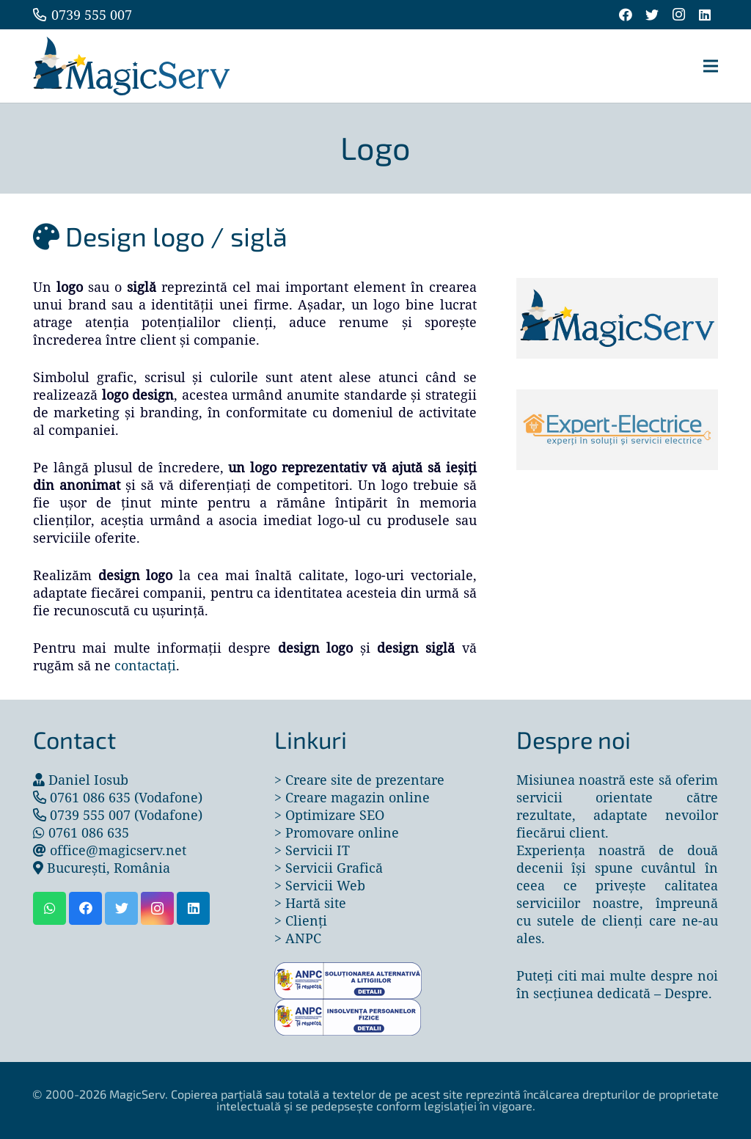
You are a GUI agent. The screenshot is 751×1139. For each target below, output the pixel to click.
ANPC (303, 938)
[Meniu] (711, 66)
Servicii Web (325, 885)
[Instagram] (678, 14)
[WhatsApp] (49, 908)
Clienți (306, 920)
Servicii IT (317, 850)
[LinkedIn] (705, 14)
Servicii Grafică (334, 867)
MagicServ (137, 1094)
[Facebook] (625, 14)
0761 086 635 (88, 832)
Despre (686, 993)
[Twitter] (652, 14)
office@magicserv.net (118, 850)
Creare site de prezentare (364, 779)
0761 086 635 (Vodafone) (126, 797)
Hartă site (315, 903)
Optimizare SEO (334, 815)
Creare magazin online (357, 797)
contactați (145, 665)
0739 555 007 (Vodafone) (126, 815)
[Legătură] (131, 66)
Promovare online (342, 832)
